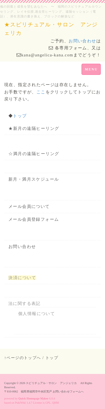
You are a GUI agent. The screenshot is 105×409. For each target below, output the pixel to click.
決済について (22, 277)
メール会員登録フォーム (33, 219)
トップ (20, 116)
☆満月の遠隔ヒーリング (33, 153)
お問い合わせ (82, 41)
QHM (55, 402)
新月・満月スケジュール (33, 179)
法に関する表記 (24, 303)
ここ (41, 92)
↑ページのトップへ (22, 358)
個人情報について (36, 313)
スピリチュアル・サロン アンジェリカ (53, 383)
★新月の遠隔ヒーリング (33, 128)
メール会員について (29, 206)
